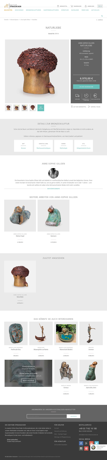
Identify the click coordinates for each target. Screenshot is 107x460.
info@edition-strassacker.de (88, 434)
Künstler (65, 10)
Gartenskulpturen (51, 10)
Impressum (53, 456)
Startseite (6, 19)
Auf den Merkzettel (78, 107)
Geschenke (19, 10)
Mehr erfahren (28, 380)
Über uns (85, 10)
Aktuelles (95, 10)
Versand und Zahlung (60, 431)
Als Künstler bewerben (60, 444)
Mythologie (63, 148)
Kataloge (75, 10)
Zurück (99, 20)
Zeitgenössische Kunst (83, 148)
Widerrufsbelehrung (42, 456)
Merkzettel (62, 6)
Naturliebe (34, 19)
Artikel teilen (94, 107)
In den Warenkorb (86, 87)
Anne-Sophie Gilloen (25, 19)
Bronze (23, 148)
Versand (77, 97)
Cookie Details (33, 456)
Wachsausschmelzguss (43, 148)
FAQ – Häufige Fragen (60, 434)
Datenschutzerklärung (24, 456)
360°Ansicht (41, 108)
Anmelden (89, 6)
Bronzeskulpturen (33, 10)
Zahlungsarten (95, 97)
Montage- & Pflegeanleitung (62, 437)
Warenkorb (76, 6)
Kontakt (56, 428)
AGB (49, 456)
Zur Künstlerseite (53, 188)
